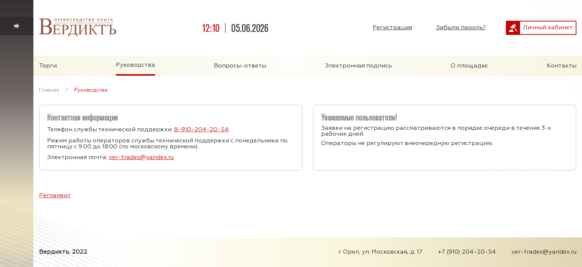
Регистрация (392, 28)
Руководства (135, 65)
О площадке (469, 66)
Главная (49, 90)
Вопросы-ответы (240, 66)
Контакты (561, 66)
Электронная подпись (358, 66)
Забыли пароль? (461, 28)
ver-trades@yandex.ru (141, 158)
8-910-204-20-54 (201, 130)
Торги (48, 66)
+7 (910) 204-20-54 (467, 252)
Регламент (55, 196)
